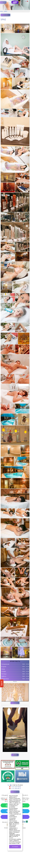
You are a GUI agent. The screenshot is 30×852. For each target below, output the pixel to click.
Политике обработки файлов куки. (14, 835)
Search (2, 683)
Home (1, 11)
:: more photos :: (15, 703)
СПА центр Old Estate (15, 2)
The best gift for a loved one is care (15, 706)
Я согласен (15, 846)
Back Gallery (5, 15)
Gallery (5, 11)
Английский (27, 1)
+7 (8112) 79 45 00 (17, 785)
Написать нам (15, 792)
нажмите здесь (14, 823)
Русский (25, 1)
